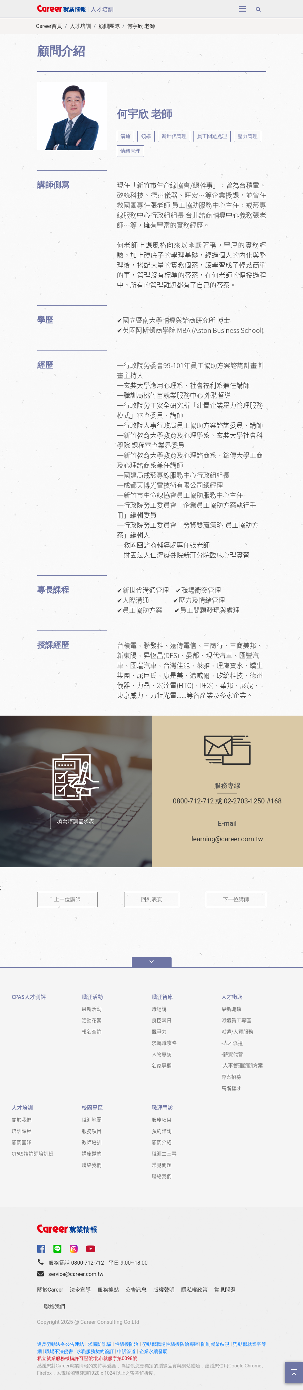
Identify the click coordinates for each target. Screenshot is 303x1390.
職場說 (159, 1008)
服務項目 (92, 1130)
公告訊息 (136, 1290)
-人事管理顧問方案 (242, 1065)
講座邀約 (92, 1153)
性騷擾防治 (127, 1344)
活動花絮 (92, 1020)
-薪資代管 (232, 1053)
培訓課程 (22, 1130)
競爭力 (159, 1031)
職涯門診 (162, 1107)
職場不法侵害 (59, 1351)
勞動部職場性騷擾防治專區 (170, 1344)
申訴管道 (126, 1351)
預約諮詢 (162, 1130)
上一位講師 (67, 899)
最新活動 (92, 1008)
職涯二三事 (164, 1153)
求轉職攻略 (164, 1042)
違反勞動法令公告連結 (60, 1344)
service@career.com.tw (75, 1274)
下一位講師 (236, 899)
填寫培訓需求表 (75, 821)
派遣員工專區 (236, 1020)
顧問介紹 (162, 1142)
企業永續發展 (153, 1351)
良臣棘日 (162, 1020)
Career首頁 (49, 26)
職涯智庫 (162, 997)
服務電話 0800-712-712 (76, 1263)
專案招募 (231, 1076)
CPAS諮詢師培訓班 (32, 1153)
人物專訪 (162, 1053)
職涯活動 (92, 997)
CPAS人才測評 (29, 997)
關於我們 (22, 1119)
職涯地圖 (92, 1119)
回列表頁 (151, 899)
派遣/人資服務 (237, 1031)
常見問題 (162, 1164)
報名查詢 (92, 1031)
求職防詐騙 (100, 1344)
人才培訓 (80, 26)
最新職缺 (231, 1008)
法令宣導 (80, 1290)
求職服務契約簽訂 (95, 1351)
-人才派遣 (232, 1042)
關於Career (50, 1290)
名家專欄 (162, 1065)
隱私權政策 (194, 1290)
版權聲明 (164, 1290)
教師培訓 (92, 1142)
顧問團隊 (109, 26)
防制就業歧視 (215, 1344)
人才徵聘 (232, 997)
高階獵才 (231, 1087)
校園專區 (92, 1107)
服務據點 (108, 1290)
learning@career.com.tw (227, 839)
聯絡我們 (92, 1164)
